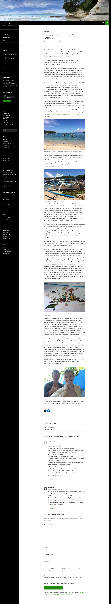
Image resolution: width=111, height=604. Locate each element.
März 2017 (5, 150)
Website (46, 561)
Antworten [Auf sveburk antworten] (53, 508)
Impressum (5, 44)
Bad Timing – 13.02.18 (8, 124)
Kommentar (48, 525)
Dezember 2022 (6, 139)
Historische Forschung (9, 31)
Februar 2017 (6, 152)
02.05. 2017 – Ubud (64, 428)
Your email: (5, 95)
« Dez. (4, 67)
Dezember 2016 (6, 156)
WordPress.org (6, 253)
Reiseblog (46, 31)
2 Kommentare (65, 41)
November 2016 (6, 158)
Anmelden (5, 247)
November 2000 (6, 160)
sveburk (55, 41)
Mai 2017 (5, 145)
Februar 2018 (6, 143)
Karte (4, 40)
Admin (4, 202)
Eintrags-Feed (6, 249)
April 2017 (5, 147)
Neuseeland (101, 22)
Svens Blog (6, 23)
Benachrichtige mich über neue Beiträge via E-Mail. (59, 583)
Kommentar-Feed (7, 251)
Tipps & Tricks (6, 37)
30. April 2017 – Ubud (64, 422)
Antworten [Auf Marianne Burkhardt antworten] (53, 479)
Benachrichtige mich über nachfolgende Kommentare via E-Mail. (63, 577)
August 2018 (5, 141)
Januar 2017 (5, 154)
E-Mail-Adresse (49, 554)
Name (46, 547)
